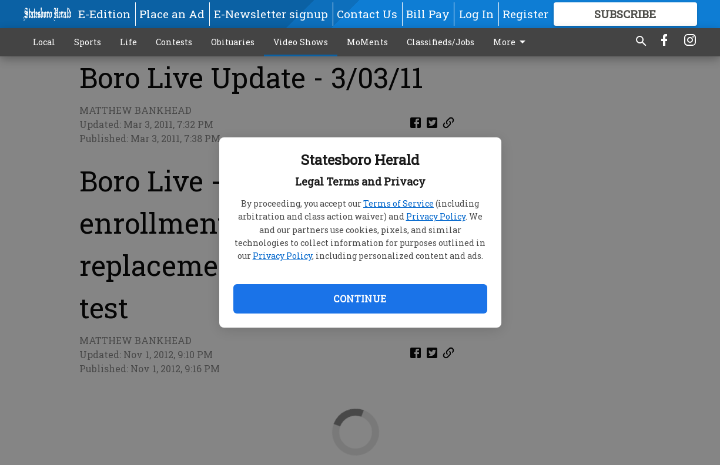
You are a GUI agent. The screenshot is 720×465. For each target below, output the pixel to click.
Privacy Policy (436, 216)
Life (128, 42)
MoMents (367, 42)
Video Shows (300, 42)
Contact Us (367, 13)
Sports (87, 42)
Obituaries (232, 42)
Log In (476, 13)
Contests (174, 42)
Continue (359, 298)
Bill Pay (428, 13)
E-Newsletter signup (271, 13)
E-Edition (104, 13)
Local (44, 42)
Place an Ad (172, 13)
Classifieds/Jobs (440, 42)
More (511, 42)
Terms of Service (398, 203)
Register (525, 13)
